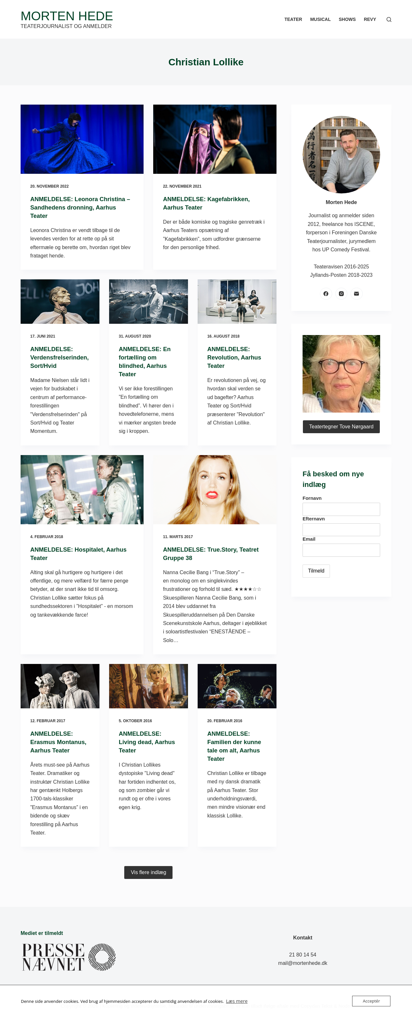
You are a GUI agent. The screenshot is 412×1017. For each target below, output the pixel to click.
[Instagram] (341, 294)
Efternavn (314, 518)
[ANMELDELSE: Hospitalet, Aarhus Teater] (82, 489)
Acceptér (371, 1001)
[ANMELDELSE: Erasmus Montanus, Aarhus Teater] (60, 686)
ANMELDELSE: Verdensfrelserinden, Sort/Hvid (59, 357)
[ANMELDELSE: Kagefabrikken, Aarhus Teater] (214, 139)
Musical (320, 19)
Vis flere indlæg (148, 880)
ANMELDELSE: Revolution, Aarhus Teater (236, 357)
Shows (347, 19)
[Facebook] (326, 294)
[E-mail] (357, 294)
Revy (370, 19)
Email (309, 539)
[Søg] (389, 19)
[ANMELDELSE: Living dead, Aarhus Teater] (148, 686)
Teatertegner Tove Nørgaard (341, 426)
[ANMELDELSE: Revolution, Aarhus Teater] (237, 301)
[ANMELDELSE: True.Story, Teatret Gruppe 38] (214, 489)
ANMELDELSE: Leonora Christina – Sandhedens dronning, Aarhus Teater (82, 207)
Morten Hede (67, 16)
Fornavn (312, 498)
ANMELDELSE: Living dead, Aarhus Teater (142, 742)
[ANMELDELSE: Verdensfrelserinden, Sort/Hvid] (60, 301)
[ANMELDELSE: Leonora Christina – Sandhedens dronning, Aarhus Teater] (82, 139)
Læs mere (235, 1001)
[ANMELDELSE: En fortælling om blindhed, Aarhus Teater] (148, 301)
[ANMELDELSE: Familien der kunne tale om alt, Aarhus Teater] (237, 686)
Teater (293, 19)
